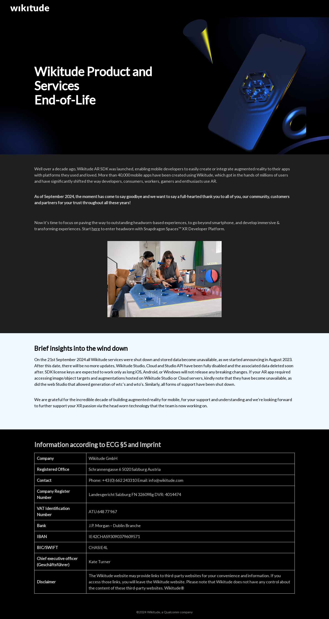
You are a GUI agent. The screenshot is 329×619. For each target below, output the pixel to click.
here (96, 228)
